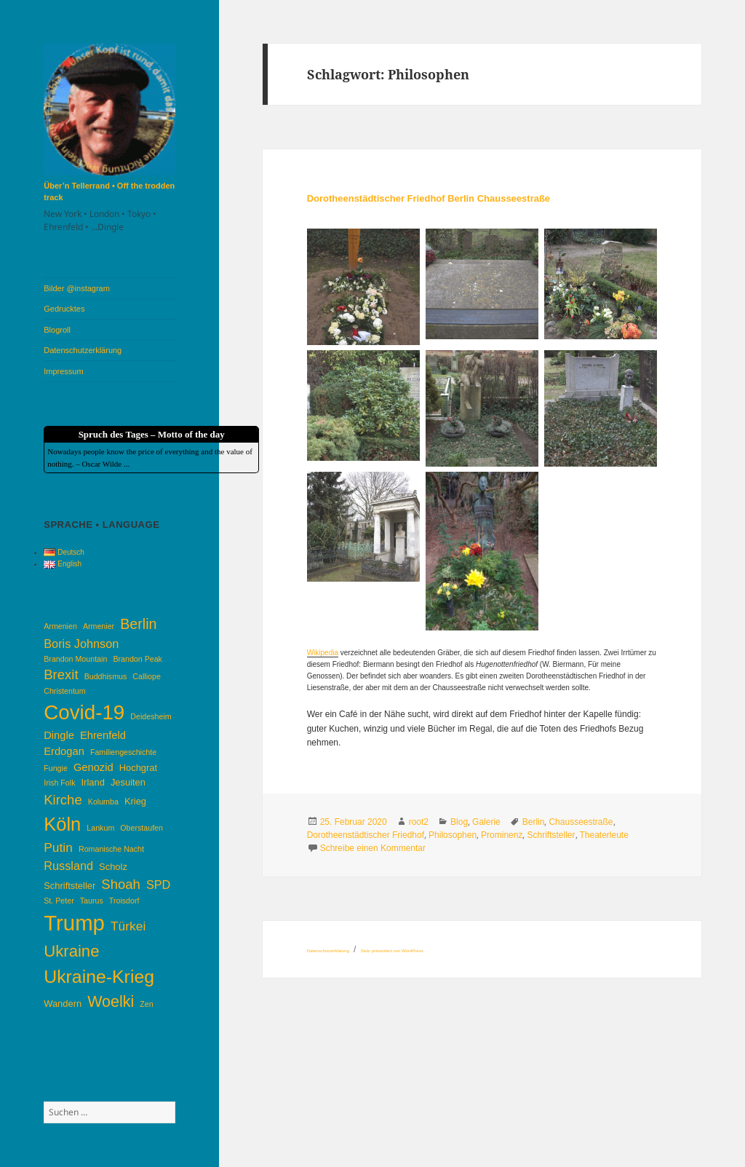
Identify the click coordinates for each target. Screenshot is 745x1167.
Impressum (63, 371)
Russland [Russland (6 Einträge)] (68, 865)
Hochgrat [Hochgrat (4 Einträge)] (138, 767)
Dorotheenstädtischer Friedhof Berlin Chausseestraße (428, 198)
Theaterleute (604, 835)
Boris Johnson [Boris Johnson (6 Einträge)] (81, 643)
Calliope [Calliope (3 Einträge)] (146, 676)
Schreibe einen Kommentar (373, 848)
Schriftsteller (551, 835)
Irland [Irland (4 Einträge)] (93, 782)
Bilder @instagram (77, 288)
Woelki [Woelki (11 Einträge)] (110, 1001)
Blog (459, 822)
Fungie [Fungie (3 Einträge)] (56, 768)
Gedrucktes (64, 308)
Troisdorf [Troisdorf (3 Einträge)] (124, 900)
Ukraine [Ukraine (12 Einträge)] (71, 951)
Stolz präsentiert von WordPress (392, 951)
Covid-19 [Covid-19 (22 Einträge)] (84, 712)
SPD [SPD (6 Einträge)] (158, 884)
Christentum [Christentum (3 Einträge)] (64, 691)
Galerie (486, 822)
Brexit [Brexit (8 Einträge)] (61, 674)
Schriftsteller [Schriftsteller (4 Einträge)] (69, 885)
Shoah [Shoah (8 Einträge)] (120, 884)
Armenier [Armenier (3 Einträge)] (98, 626)
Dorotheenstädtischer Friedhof (365, 835)
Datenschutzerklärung (82, 350)
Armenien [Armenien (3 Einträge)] (60, 626)
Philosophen (453, 835)
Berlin (533, 822)
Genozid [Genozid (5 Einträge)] (93, 767)
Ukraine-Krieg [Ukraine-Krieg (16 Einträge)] (99, 976)
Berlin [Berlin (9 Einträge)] (138, 624)
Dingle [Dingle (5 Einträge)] (59, 735)
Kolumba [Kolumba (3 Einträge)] (103, 801)
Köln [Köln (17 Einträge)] (62, 824)
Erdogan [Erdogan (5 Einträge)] (64, 751)
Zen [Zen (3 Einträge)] (146, 1004)
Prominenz (501, 835)
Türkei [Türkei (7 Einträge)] (128, 926)
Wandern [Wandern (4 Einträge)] (62, 1003)
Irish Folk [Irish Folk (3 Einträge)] (59, 782)
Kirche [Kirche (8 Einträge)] (62, 799)
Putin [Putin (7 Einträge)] (58, 847)
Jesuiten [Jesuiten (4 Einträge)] (128, 782)
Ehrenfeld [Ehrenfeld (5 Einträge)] (103, 735)
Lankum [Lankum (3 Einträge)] (100, 827)
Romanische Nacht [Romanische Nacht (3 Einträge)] (111, 848)
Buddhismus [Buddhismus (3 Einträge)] (105, 676)
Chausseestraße (581, 822)
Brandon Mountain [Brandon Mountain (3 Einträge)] (75, 658)
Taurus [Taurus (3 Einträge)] (91, 900)
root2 (419, 822)
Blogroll (57, 329)
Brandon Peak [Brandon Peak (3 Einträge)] (137, 658)
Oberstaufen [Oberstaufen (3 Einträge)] (141, 827)
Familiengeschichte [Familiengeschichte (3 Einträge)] (123, 752)
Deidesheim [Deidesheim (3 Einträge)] (150, 716)
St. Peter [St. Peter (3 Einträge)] (58, 900)
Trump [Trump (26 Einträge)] (74, 923)
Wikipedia (322, 653)
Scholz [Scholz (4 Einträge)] (113, 866)
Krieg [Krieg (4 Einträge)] (135, 801)
